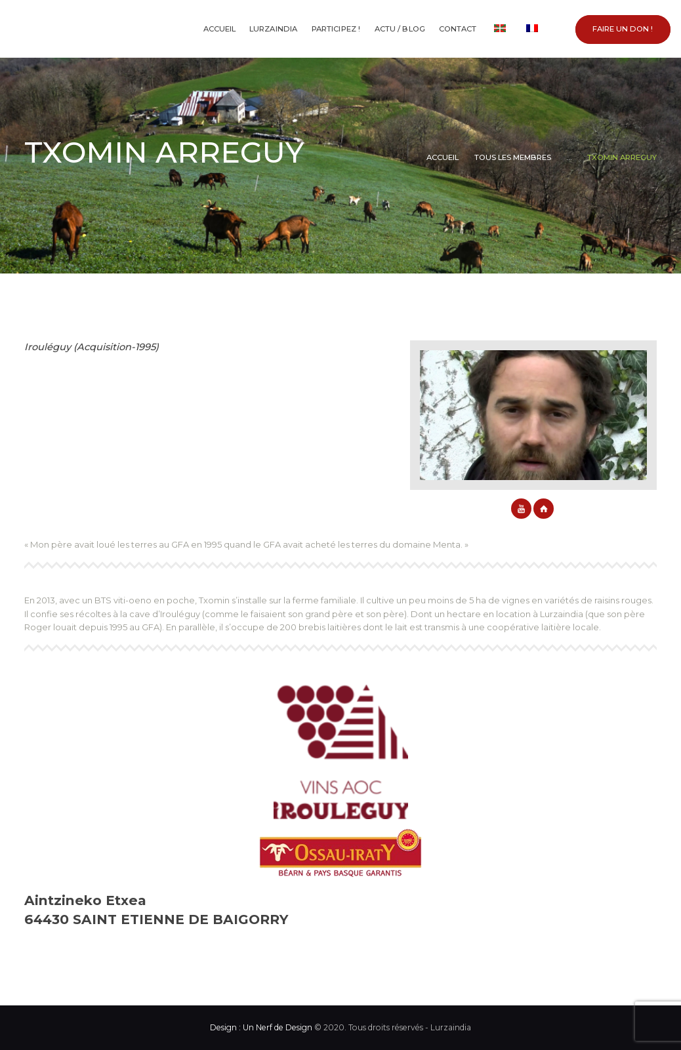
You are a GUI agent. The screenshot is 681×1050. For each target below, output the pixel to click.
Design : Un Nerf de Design (261, 1027)
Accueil (442, 157)
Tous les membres (512, 157)
